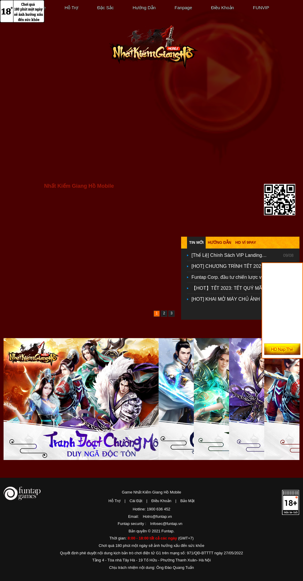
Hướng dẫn (219, 242)
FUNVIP (261, 7)
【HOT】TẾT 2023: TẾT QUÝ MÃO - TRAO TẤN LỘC (231, 288)
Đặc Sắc (105, 7)
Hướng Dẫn (144, 7)
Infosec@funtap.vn (166, 523)
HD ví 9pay (245, 242)
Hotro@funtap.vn (157, 516)
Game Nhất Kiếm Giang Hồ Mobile (151, 492)
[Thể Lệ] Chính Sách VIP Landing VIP (231, 255)
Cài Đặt (136, 501)
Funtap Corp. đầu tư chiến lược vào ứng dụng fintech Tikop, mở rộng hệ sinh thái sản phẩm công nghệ (231, 277)
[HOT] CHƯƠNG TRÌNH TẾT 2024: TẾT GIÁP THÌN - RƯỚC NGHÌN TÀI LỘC (231, 266)
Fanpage (183, 7)
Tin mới (196, 242)
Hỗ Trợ (71, 7)
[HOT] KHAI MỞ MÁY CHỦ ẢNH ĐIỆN (231, 299)
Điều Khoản (222, 7)
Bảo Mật (187, 501)
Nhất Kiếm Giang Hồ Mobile (153, 47)
